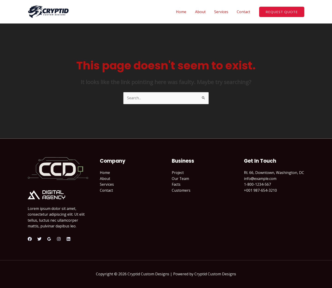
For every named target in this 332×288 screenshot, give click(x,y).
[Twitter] (39, 239)
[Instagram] (59, 239)
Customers (181, 190)
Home (185, 11)
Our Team (180, 178)
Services (223, 11)
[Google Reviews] (49, 239)
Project (178, 172)
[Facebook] (30, 239)
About (203, 11)
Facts (176, 184)
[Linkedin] (68, 239)
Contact (244, 11)
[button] (281, 12)
